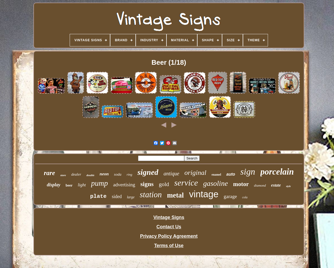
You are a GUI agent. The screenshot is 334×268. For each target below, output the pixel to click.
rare (49, 172)
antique (171, 173)
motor (241, 184)
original (195, 172)
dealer (76, 174)
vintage (203, 194)
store (63, 175)
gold (164, 184)
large (130, 197)
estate (276, 185)
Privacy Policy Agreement (169, 236)
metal (175, 195)
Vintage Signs (168, 217)
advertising (124, 184)
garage (230, 196)
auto (230, 174)
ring (129, 174)
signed (148, 172)
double (90, 175)
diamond (260, 185)
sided (117, 196)
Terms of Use (169, 245)
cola (245, 197)
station (151, 194)
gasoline (215, 183)
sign (247, 171)
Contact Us (168, 226)
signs (147, 184)
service (186, 182)
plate (98, 196)
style (288, 186)
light (82, 184)
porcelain (277, 171)
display (53, 184)
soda (117, 174)
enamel (216, 174)
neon (104, 173)
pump (99, 183)
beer (68, 185)
